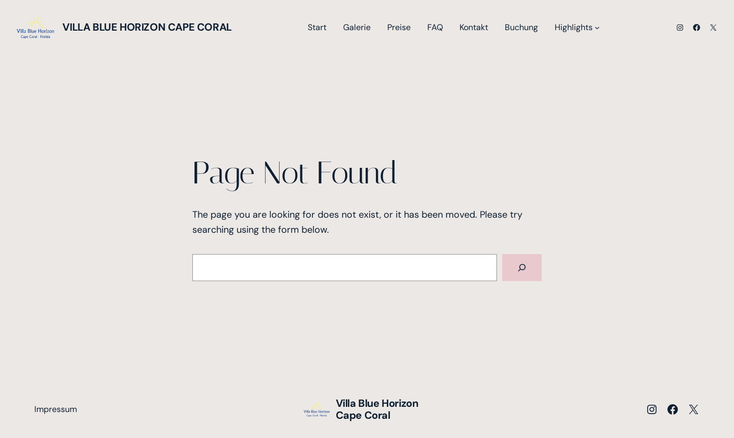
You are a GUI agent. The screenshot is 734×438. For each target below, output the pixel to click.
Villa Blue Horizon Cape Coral (146, 27)
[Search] (522, 267)
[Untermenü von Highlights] (597, 27)
